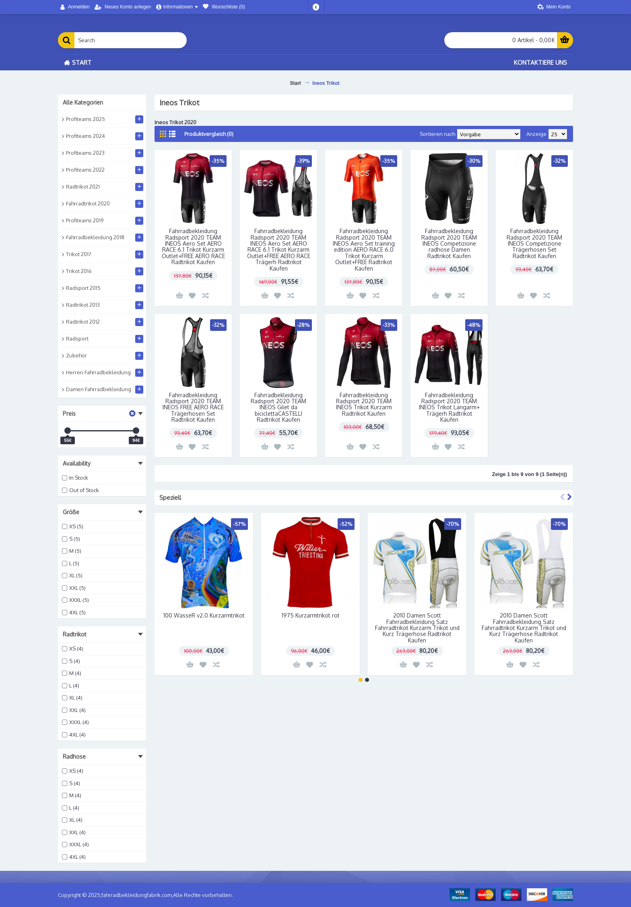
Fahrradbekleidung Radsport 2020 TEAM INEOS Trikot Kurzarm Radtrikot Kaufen (364, 404)
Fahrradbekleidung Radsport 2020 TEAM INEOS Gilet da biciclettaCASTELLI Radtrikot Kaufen (278, 407)
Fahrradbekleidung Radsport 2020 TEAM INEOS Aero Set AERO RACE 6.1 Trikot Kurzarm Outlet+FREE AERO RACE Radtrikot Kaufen (193, 246)
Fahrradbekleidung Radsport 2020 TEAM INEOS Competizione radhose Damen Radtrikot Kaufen (449, 243)
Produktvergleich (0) (208, 134)
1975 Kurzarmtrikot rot (311, 615)
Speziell (170, 497)
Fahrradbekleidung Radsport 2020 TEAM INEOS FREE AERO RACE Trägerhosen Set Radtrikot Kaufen (193, 407)
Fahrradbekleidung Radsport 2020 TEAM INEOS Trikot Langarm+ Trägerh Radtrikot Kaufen (449, 407)
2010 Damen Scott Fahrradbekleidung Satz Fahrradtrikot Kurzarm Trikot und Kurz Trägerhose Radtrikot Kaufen (417, 628)
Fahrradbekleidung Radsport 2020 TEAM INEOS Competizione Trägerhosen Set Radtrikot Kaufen (534, 243)
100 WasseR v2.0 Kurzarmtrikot (204, 615)
